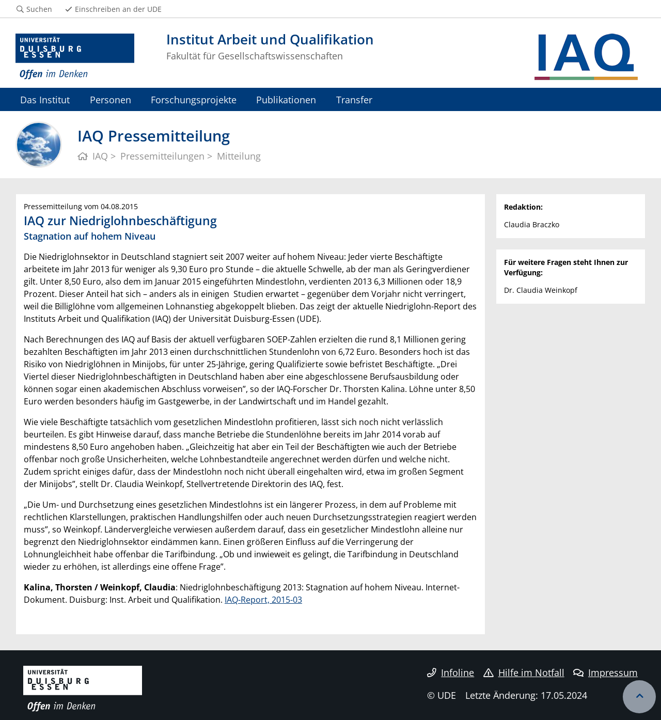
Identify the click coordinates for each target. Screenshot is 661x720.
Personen (110, 99)
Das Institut (45, 99)
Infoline (450, 672)
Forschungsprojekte (194, 99)
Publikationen (286, 99)
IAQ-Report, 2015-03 (263, 599)
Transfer (354, 99)
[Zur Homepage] (74, 57)
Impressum (605, 672)
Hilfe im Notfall (523, 672)
